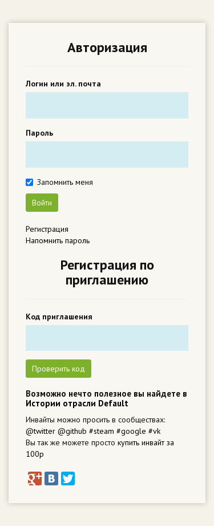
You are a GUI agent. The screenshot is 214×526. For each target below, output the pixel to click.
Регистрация (47, 229)
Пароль (39, 133)
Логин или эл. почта (63, 83)
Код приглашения (59, 316)
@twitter (40, 431)
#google (131, 431)
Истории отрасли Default (77, 403)
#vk (154, 431)
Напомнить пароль (58, 240)
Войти (42, 202)
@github (72, 431)
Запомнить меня (65, 182)
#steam (101, 431)
